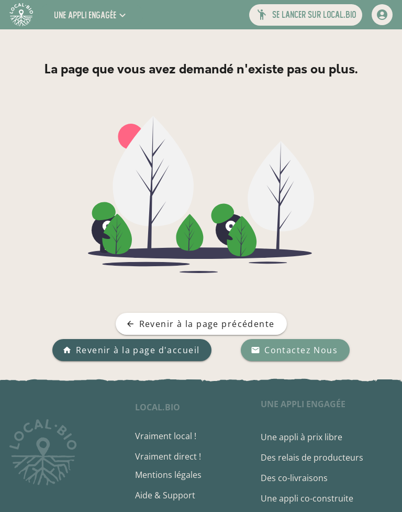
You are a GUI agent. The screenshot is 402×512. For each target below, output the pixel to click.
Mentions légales (168, 475)
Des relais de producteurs (312, 457)
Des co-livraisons (294, 478)
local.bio (157, 407)
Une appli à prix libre (301, 437)
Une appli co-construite (307, 498)
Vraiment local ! (165, 436)
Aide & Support (165, 495)
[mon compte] (382, 14)
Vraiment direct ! (168, 456)
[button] (91, 15)
